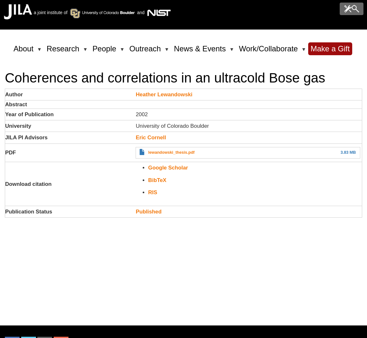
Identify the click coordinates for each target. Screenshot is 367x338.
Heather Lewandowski (164, 94)
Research (64, 51)
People (105, 51)
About (24, 51)
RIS (152, 192)
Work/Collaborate (269, 51)
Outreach (146, 51)
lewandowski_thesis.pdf (171, 152)
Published (148, 212)
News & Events (200, 51)
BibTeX (157, 180)
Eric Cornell (151, 137)
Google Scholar (168, 168)
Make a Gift (330, 48)
